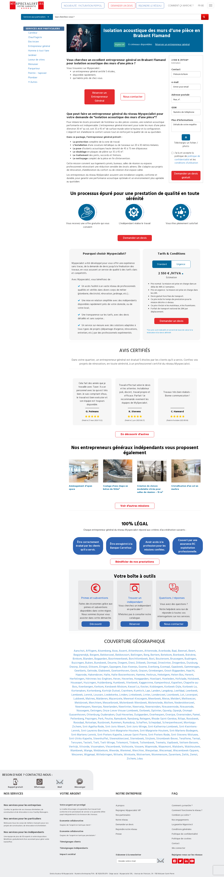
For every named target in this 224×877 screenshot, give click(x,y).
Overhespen (156, 712)
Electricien (33, 41)
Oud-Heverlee (124, 712)
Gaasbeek (177, 664)
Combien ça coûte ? (181, 812)
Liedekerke (111, 692)
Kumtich (139, 688)
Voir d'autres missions (134, 503)
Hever (116, 676)
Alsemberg (104, 648)
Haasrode (81, 672)
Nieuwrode (187, 704)
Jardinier (32, 55)
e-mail (174, 82)
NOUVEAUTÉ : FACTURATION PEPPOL (83, 5)
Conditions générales (181, 826)
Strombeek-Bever (167, 736)
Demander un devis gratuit (186, 176)
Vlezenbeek (112, 744)
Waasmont (164, 744)
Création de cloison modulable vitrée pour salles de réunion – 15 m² (150, 484)
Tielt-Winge (107, 740)
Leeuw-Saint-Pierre (135, 732)
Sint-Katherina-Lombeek (163, 724)
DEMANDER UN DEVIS (122, 5)
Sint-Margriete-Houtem (124, 728)
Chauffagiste (35, 37)
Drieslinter (164, 660)
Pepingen (91, 716)
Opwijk (177, 708)
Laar (147, 688)
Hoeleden (168, 676)
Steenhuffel (100, 736)
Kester (144, 684)
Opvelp (167, 708)
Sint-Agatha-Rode (93, 724)
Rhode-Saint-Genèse (164, 716)
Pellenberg (77, 716)
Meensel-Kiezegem (135, 696)
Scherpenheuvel (172, 720)
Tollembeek (147, 740)
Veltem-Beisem (188, 740)
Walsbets (177, 744)
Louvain (98, 692)
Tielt (96, 740)
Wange (88, 748)
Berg (146, 652)
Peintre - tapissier (37, 73)
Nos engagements (180, 817)
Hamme (140, 672)
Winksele (129, 752)
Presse (119, 831)
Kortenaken (78, 688)
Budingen (190, 656)
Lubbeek (78, 696)
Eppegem (115, 664)
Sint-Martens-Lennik (83, 732)
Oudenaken (107, 712)
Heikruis (151, 672)
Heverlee (127, 676)
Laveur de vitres (36, 59)
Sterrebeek (137, 736)
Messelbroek (110, 700)
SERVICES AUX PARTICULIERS (43, 28)
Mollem (168, 700)
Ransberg (132, 716)
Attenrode (150, 648)
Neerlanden (110, 704)
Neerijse (97, 704)
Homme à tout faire (38, 50)
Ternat (196, 736)
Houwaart (76, 680)
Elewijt (83, 664)
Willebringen (104, 752)
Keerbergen (86, 684)
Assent (123, 648)
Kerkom (99, 684)
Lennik (88, 692)
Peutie (109, 716)
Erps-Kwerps (129, 664)
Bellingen (136, 652)
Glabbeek (104, 668)
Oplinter (156, 708)
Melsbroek (81, 700)
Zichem (131, 756)
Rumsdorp (129, 720)
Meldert (175, 696)
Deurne (112, 660)
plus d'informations (182, 120)
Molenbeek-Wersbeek (133, 700)
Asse (115, 648)
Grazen (143, 668)
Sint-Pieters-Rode (159, 732)
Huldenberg (104, 680)
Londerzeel (158, 692)
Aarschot (79, 648)
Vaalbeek (172, 740)
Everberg (153, 664)
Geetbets (80, 668)
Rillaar (181, 716)
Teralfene (185, 736)
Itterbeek (132, 680)
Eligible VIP (119, 44)
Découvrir (96, 621)
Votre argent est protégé (72, 802)
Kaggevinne (146, 680)
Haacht (190, 668)
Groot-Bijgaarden (174, 668)
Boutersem (162, 656)
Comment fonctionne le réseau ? (187, 807)
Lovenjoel (191, 692)
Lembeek (77, 692)
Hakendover (95, 672)
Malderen (102, 696)
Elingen (103, 664)
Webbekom (100, 748)
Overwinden (183, 712)
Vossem (139, 744)
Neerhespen (82, 704)
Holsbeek (193, 676)
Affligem (91, 648)
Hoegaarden (141, 676)
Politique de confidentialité (185, 831)
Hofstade (180, 676)
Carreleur (32, 32)
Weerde (114, 748)
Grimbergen (156, 668)
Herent (189, 672)
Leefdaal (179, 688)
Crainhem (127, 688)
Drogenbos (178, 660)
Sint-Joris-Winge (136, 724)
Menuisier (33, 64)
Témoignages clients (70, 839)
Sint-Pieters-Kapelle (109, 732)
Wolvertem (143, 752)
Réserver (134, 621)
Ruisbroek (104, 720)
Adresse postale (180, 94)
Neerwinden (153, 704)
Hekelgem (163, 672)
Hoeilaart (155, 676)
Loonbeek (173, 692)
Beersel (182, 648)
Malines (90, 696)
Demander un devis (135, 236)
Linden (123, 692)
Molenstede (155, 700)
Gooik (134, 668)
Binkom (77, 656)
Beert (191, 648)
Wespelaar (151, 748)
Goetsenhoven (120, 668)
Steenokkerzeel (119, 736)
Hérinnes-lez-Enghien (99, 676)
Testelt (87, 740)
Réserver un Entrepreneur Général (99, 95)
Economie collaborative (71, 818)
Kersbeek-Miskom (116, 684)
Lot (182, 692)
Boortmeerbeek (118, 656)
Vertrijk (73, 744)
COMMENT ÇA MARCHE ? (180, 5)
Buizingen (78, 660)
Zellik (185, 752)
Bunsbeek (100, 660)
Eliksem (93, 664)
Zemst (193, 752)
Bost (151, 656)
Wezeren (77, 752)
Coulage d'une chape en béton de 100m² (115, 484)
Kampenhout (162, 680)
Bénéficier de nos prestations (134, 559)
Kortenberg (94, 688)
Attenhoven (135, 648)
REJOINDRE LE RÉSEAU (150, 5)
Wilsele (118, 752)
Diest (131, 660)
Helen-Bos (177, 672)
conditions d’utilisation (186, 162)
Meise (165, 696)
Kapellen (176, 680)
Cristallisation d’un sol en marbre (184, 484)
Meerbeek (154, 696)
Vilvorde (84, 744)
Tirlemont (122, 740)
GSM (174, 107)
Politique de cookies (181, 836)
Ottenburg (93, 712)
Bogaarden (100, 656)
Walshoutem (192, 744)
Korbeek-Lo (189, 684)
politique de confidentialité (187, 158)
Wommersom (159, 752)
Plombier (32, 77)
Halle (107, 672)
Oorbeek (144, 708)
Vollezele (127, 744)
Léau (140, 756)
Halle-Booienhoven (123, 672)
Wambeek (76, 748)
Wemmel (125, 748)
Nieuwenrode (170, 704)
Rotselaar (90, 720)
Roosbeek (192, 716)
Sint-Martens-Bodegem (183, 728)
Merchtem (95, 700)
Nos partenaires (123, 812)
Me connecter (178, 845)
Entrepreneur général (39, 46)
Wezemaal (165, 748)
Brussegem (176, 656)
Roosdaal (78, 720)
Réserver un (172, 44)
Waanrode (151, 744)
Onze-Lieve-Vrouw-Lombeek (120, 708)
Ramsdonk (120, 716)
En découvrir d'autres (135, 432)
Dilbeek (141, 660)
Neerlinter (125, 704)
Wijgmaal (89, 752)
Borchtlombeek (138, 656)
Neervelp (138, 704)
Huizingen (90, 680)
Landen (155, 688)
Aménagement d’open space (80, 484)
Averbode (164, 648)
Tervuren (76, 740)
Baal (174, 648)
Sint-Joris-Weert (115, 724)
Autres (32, 82)
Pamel (196, 712)
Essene (143, 664)
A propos (120, 802)
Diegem (122, 660)
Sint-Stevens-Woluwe (184, 732)
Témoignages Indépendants (74, 845)
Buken (89, 660)
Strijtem (150, 736)
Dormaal (152, 660)
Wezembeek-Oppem (185, 748)
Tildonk (133, 740)
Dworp (74, 664)
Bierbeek (178, 652)
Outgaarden (141, 712)
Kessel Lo (133, 684)
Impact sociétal (68, 851)
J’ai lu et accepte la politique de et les (185, 157)
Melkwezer (188, 696)
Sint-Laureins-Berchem (95, 728)
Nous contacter (132, 94)
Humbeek (119, 680)
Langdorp (167, 688)
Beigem (94, 652)
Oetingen (96, 708)
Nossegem (83, 708)
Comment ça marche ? (182, 802)
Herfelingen (77, 676)
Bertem (154, 652)
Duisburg (192, 660)
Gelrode (92, 668)
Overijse (170, 712)
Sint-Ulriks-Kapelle (80, 736)
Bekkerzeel (107, 652)
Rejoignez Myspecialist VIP (128, 807)
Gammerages (191, 664)
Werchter (138, 748)
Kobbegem (156, 684)
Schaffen (141, 720)
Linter (146, 692)
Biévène (190, 652)
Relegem (145, 716)
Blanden (88, 656)
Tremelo (161, 740)
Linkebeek (135, 692)
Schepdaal (154, 720)
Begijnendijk (81, 652)
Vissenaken (97, 744)
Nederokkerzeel (184, 700)
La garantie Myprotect (182, 821)
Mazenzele (115, 696)
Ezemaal (165, 664)
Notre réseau (122, 817)
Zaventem (174, 752)
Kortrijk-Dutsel (111, 688)
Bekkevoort (122, 652)
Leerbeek (191, 688)
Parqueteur (34, 68)
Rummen (116, 720)
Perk (100, 716)
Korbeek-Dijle (172, 684)
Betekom (166, 652)
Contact (175, 69)
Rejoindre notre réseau (126, 826)
